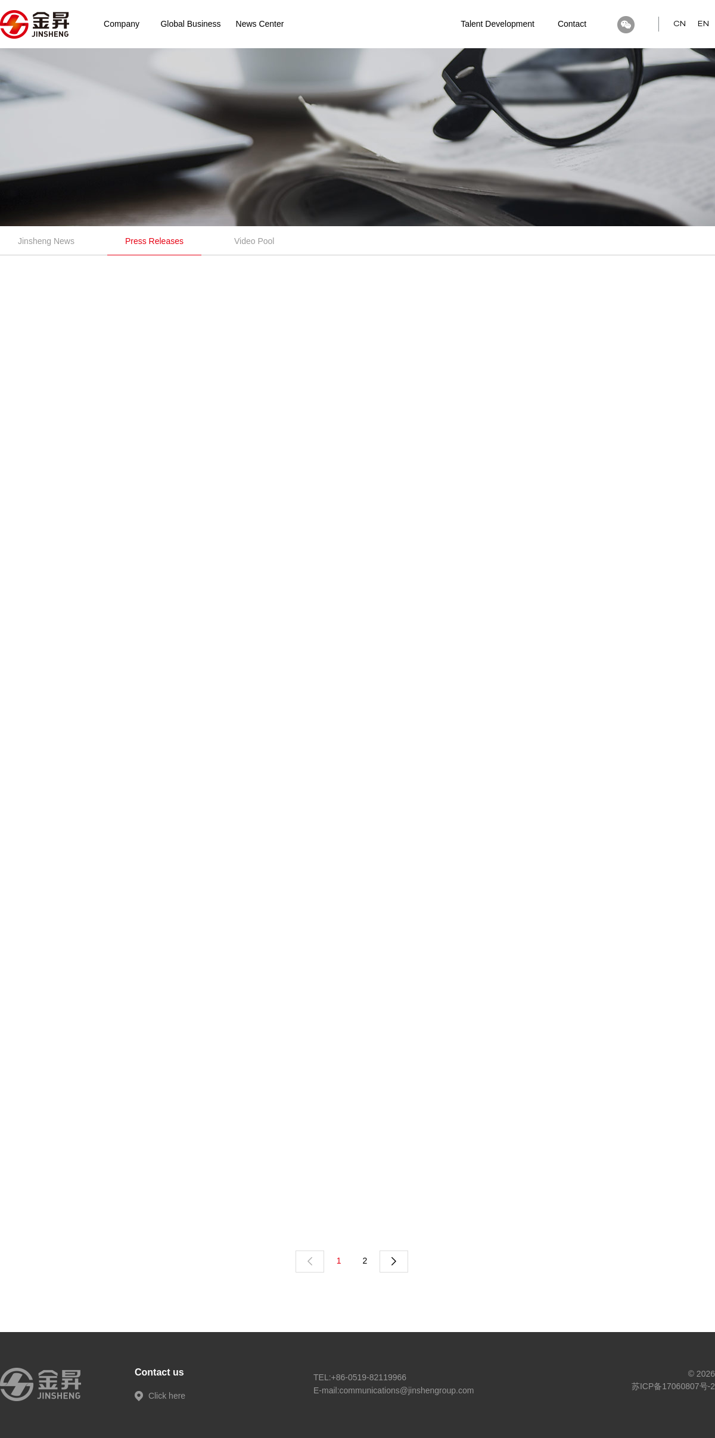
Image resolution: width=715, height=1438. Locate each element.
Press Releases (154, 241)
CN (679, 24)
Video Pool (254, 241)
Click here (160, 1396)
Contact (572, 24)
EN (703, 24)
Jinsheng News (46, 241)
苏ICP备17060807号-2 (673, 1386)
